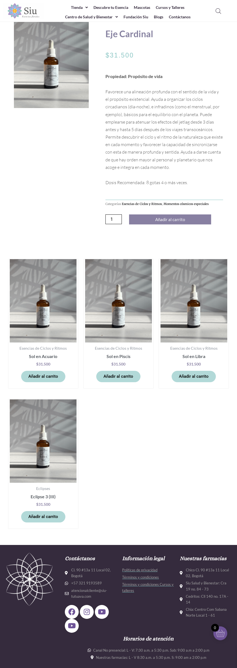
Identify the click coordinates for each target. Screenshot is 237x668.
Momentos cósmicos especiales (186, 204)
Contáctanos (183, 17)
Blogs (160, 17)
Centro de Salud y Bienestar (88, 17)
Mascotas (143, 7)
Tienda (75, 7)
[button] (75, 7)
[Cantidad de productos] (113, 219)
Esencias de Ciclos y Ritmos (142, 204)
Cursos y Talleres (173, 7)
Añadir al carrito (170, 219)
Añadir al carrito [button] (43, 376)
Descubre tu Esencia (109, 7)
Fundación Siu (136, 17)
